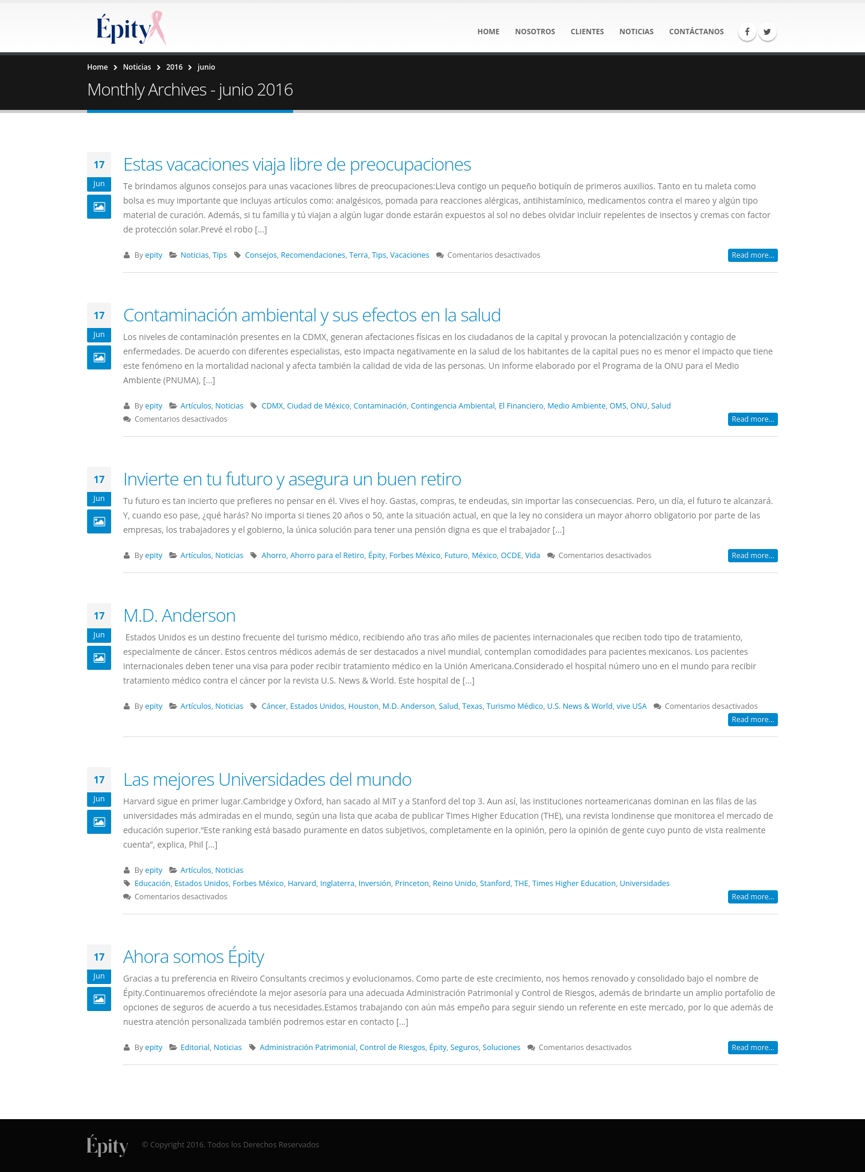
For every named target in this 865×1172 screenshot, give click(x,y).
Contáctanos (696, 31)
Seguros (465, 1047)
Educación (153, 883)
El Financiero (521, 406)
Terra (358, 255)
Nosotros (535, 31)
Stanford (495, 883)
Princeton (412, 883)
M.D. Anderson (179, 615)
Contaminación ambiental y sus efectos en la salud (312, 314)
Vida (532, 555)
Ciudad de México (318, 406)
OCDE (511, 555)
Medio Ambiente (576, 406)
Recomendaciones (313, 255)
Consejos (261, 255)
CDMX (272, 406)
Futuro (456, 555)
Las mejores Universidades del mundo (267, 779)
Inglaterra (337, 883)
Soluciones (502, 1047)
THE (521, 883)
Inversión (375, 883)
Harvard (302, 883)
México (484, 555)
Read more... (753, 255)
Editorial (195, 1047)
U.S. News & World (580, 706)
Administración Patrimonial (308, 1047)
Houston (363, 706)
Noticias (636, 31)
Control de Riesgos (392, 1047)
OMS (618, 406)
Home (489, 31)
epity (154, 255)
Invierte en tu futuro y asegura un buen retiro (292, 478)
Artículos (196, 406)
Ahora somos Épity (193, 956)
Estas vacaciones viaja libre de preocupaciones (297, 163)
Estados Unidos (317, 706)
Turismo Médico (515, 706)
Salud (661, 406)
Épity (377, 555)
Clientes (587, 31)
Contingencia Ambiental (453, 406)
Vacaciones (409, 255)
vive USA (631, 706)
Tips (220, 255)
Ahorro (273, 555)
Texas (473, 706)
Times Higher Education (574, 883)
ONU (638, 406)
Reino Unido (454, 883)
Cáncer (273, 706)
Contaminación (380, 406)
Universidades (645, 883)
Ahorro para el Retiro (327, 555)
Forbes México (414, 555)
